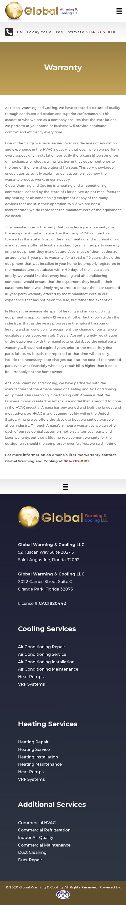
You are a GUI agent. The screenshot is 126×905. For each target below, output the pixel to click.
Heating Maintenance (40, 764)
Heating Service (34, 749)
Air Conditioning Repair (41, 646)
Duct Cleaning (32, 852)
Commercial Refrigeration (44, 830)
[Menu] (119, 11)
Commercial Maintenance (44, 845)
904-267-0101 (102, 32)
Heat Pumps (31, 676)
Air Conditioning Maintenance (48, 669)
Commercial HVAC (37, 822)
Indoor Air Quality (35, 837)
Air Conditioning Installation (46, 662)
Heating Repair (33, 742)
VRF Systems (31, 684)
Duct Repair (30, 860)
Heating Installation (38, 757)
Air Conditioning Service (42, 654)
